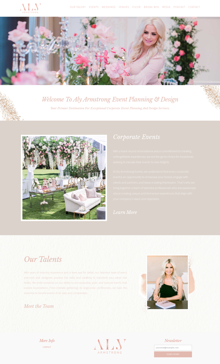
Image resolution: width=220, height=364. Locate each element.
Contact (47, 347)
